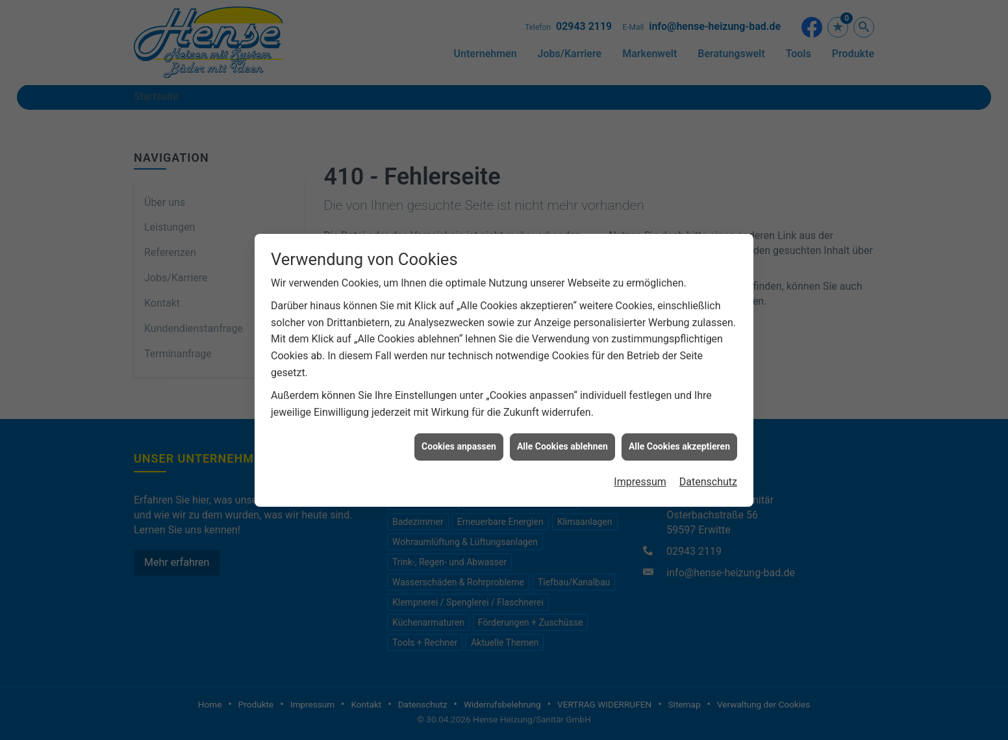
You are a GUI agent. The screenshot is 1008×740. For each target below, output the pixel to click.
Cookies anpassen (459, 441)
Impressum (640, 476)
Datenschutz (708, 476)
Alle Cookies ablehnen (562, 441)
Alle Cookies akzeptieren (679, 441)
